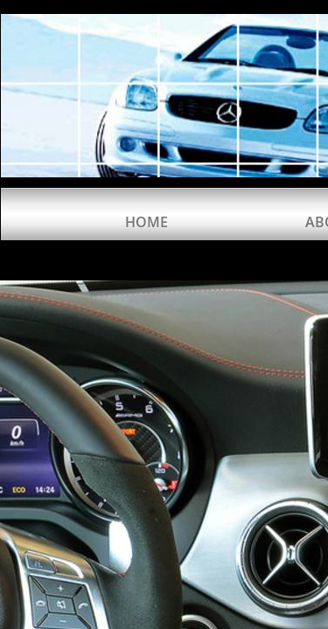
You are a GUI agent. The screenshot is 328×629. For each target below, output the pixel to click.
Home (146, 222)
